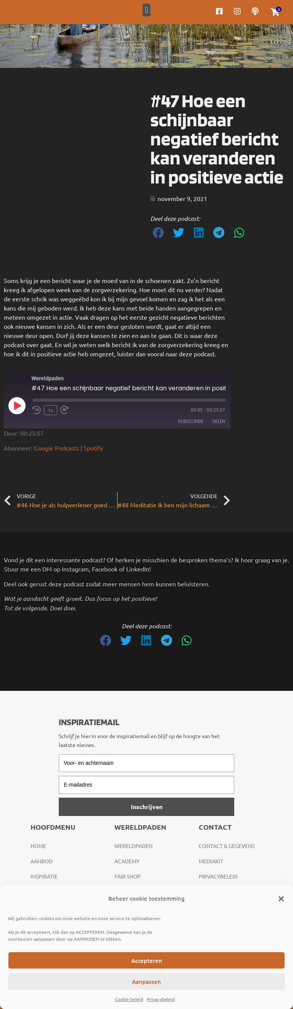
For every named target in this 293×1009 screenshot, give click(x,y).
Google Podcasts (56, 448)
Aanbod (42, 861)
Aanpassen (146, 981)
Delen (219, 421)
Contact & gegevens (226, 845)
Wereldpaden (133, 845)
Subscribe (190, 421)
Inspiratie (44, 876)
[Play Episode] (16, 405)
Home (38, 845)
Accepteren (146, 960)
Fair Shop (127, 876)
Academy (126, 861)
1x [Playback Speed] (50, 410)
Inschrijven (147, 807)
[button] (281, 899)
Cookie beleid (129, 999)
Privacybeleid (161, 999)
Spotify (93, 448)
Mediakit (211, 861)
